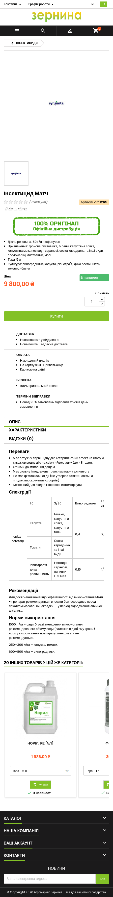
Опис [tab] (15, 422)
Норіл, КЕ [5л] (41, 743)
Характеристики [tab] (27, 430)
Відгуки (21, 439)
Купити (56, 316)
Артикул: (87, 202)
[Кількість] (91, 301)
